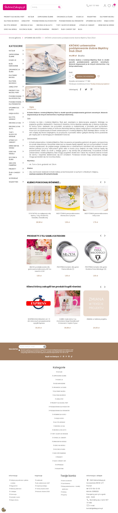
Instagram (69, 356)
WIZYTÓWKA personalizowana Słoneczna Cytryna (67, 214)
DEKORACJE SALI (27, 25)
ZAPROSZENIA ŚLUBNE (45, 17)
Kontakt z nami (15, 497)
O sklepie (13, 491)
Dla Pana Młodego (11, 21)
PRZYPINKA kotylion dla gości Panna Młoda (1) (68, 268)
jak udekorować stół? (43, 483)
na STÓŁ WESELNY (10, 25)
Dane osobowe (67, 481)
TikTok (72, 356)
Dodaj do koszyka (85, 76)
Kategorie (16, 46)
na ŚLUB (31, 17)
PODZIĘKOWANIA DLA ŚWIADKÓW (71, 21)
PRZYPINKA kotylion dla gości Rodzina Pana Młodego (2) (96, 268)
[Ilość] (71, 76)
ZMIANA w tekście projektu (97, 319)
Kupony (64, 495)
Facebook (61, 356)
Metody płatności (15, 489)
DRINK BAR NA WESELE (106, 25)
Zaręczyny (26, 21)
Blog (80, 29)
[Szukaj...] (46, 7)
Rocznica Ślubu (25, 29)
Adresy (64, 492)
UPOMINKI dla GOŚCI (94, 21)
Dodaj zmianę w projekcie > (100, 84)
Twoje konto (68, 475)
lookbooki (39, 480)
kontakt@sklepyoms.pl (94, 508)
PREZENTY (55, 29)
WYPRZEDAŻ (13, 178)
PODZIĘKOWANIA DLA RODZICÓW (44, 21)
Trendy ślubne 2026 (42, 489)
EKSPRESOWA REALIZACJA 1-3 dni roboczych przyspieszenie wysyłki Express (39, 321)
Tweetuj (86, 89)
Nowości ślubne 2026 (43, 491)
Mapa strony (14, 500)
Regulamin (14, 486)
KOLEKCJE (79, 17)
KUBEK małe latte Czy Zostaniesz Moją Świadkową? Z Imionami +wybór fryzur (68, 321)
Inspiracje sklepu (41, 486)
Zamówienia (66, 483)
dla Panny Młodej (107, 17)
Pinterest (91, 89)
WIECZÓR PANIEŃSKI (42, 29)
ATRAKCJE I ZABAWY (86, 25)
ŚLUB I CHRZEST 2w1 (68, 29)
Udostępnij (80, 89)
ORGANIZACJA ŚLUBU (65, 17)
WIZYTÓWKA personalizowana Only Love (96, 214)
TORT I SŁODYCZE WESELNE (65, 25)
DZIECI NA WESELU (10, 29)
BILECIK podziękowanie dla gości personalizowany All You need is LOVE (39, 269)
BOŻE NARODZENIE (13, 65)
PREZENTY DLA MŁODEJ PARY (14, 17)
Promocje (13, 494)
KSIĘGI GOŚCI (109, 21)
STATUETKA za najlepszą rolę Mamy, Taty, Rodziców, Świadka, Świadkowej (40, 215)
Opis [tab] (31, 107)
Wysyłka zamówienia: (76, 81)
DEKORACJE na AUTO (44, 25)
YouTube (63, 356)
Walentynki (91, 17)
